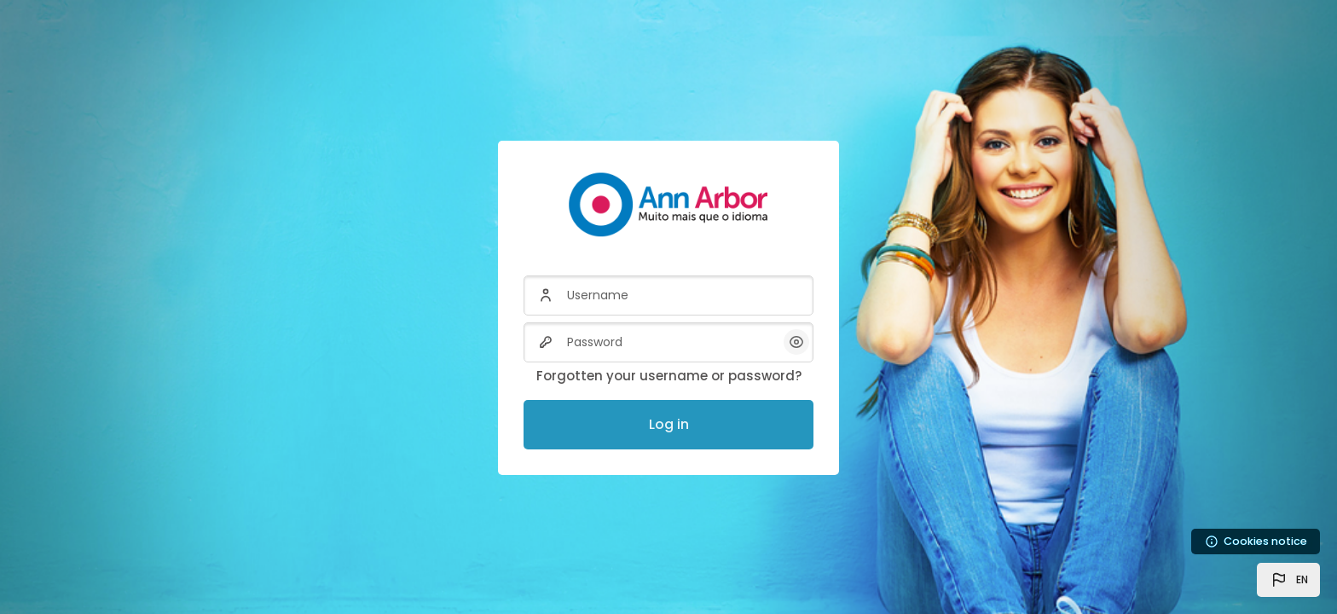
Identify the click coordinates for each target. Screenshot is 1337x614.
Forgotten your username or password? (669, 376)
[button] (1288, 580)
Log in (669, 424)
